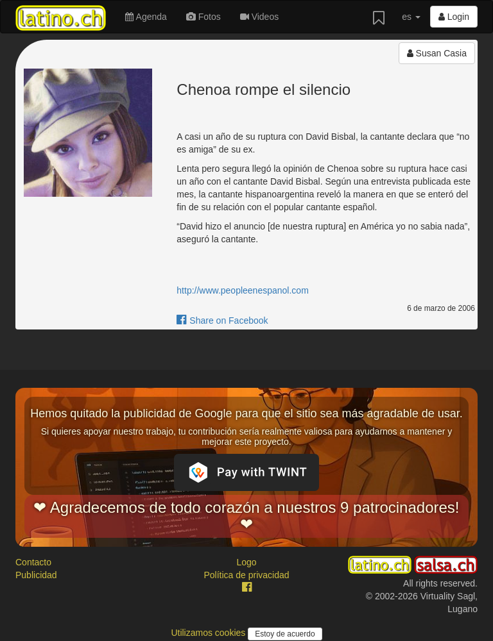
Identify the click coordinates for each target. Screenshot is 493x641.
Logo (246, 562)
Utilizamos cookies (209, 633)
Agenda (145, 17)
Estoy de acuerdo (285, 633)
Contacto (33, 562)
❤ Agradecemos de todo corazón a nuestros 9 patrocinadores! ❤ (246, 516)
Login (453, 17)
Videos (259, 17)
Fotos (203, 17)
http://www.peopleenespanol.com (242, 290)
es (411, 17)
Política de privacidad (246, 575)
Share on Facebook (222, 320)
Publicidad (36, 575)
